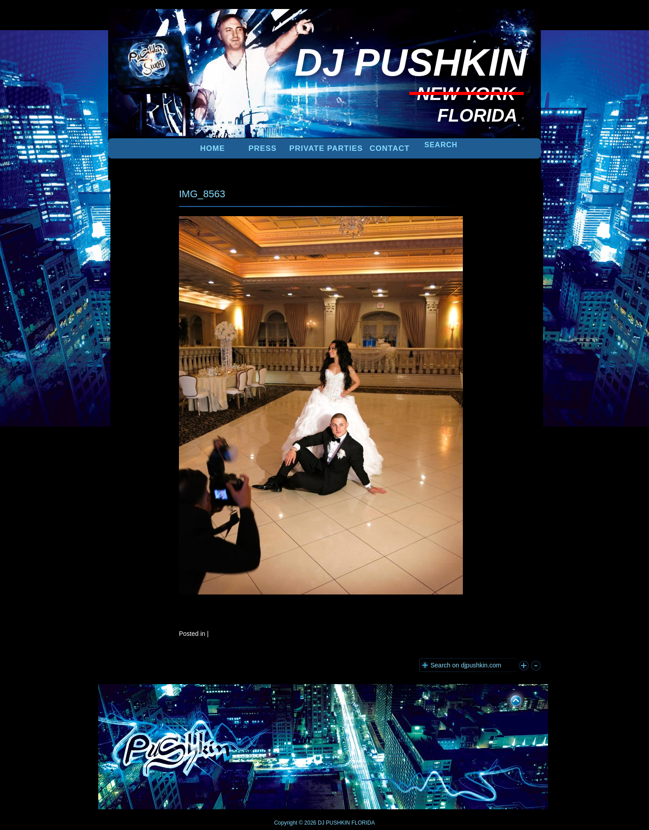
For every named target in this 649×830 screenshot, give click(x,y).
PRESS (262, 148)
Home (212, 148)
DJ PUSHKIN (333, 823)
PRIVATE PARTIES (326, 148)
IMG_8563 (202, 194)
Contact (390, 148)
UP (510, 699)
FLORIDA (363, 823)
